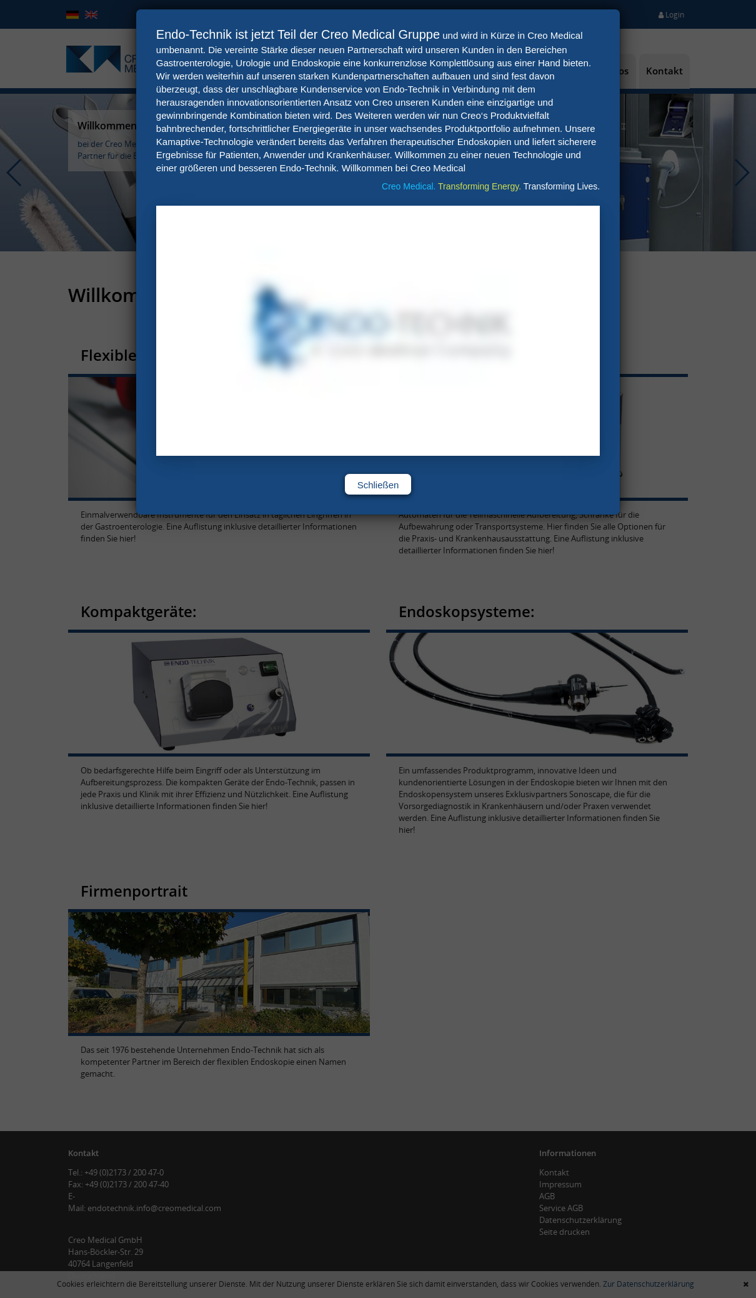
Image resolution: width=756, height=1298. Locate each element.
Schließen (378, 485)
